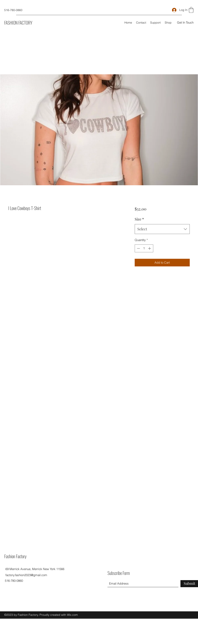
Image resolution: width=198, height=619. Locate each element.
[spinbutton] (144, 248)
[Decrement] (138, 248)
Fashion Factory (15, 556)
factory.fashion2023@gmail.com (26, 575)
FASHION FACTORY (18, 22)
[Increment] (150, 248)
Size (139, 219)
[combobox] (162, 229)
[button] (191, 10)
